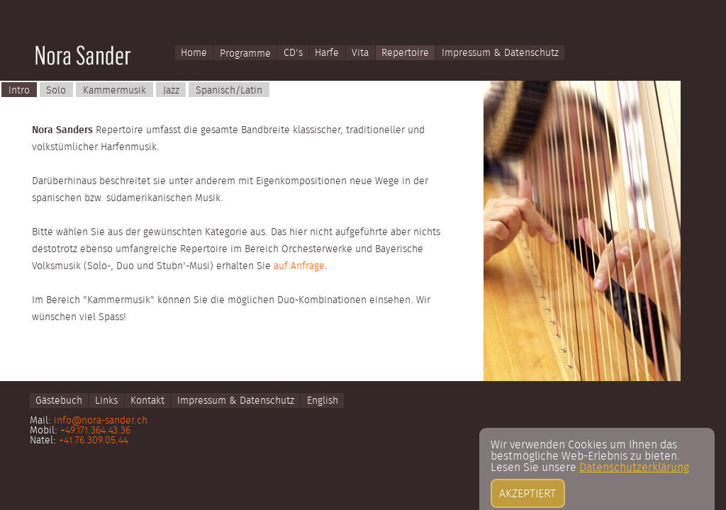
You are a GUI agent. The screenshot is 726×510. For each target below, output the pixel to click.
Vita (360, 54)
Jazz (171, 91)
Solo (56, 91)
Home (194, 54)
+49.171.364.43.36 (95, 431)
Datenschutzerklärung (634, 497)
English (322, 401)
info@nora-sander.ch (100, 421)
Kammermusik (114, 91)
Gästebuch (58, 401)
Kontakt (147, 401)
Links (106, 401)
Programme (245, 54)
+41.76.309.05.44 (93, 441)
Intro (19, 91)
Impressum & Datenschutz (500, 54)
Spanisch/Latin (229, 91)
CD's (293, 54)
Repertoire (405, 54)
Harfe (327, 54)
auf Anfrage (299, 266)
